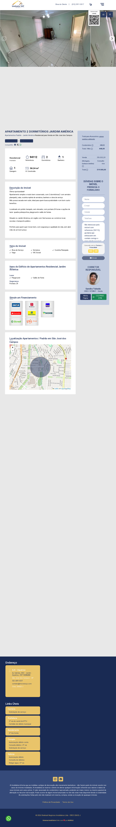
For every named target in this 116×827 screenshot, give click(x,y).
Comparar (26, 141)
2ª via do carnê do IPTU (18, 721)
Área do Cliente (61, 4)
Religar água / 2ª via (16, 763)
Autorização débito (16, 757)
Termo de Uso (67, 802)
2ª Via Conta (13, 733)
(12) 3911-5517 (17, 681)
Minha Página (85, 297)
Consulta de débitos (16, 760)
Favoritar (11, 141)
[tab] (103, 14)
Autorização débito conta (18, 742)
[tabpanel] (58, 38)
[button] (90, 4)
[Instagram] (55, 779)
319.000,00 (101, 157)
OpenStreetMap (66, 389)
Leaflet (55, 389)
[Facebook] (61, 779)
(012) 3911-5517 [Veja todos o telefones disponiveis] (78, 4)
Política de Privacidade (51, 802)
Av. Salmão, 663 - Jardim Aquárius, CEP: (21, 674)
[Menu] (102, 4)
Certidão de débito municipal (20, 724)
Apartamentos (10, 135)
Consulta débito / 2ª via (18, 745)
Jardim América (29, 135)
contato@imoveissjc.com (22, 684)
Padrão (18, 135)
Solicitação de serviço (17, 712)
